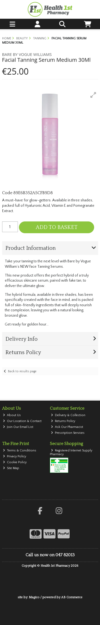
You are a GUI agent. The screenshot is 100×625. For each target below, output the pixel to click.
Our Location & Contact (22, 421)
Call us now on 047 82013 (50, 555)
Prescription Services (68, 433)
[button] (93, 95)
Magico (34, 597)
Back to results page (22, 371)
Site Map (11, 468)
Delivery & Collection (68, 415)
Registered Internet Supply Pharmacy (71, 452)
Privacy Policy (14, 456)
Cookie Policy (15, 462)
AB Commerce (71, 597)
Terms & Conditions (19, 450)
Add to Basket (57, 227)
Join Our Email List (18, 427)
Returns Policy (63, 421)
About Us (12, 415)
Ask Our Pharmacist (67, 427)
